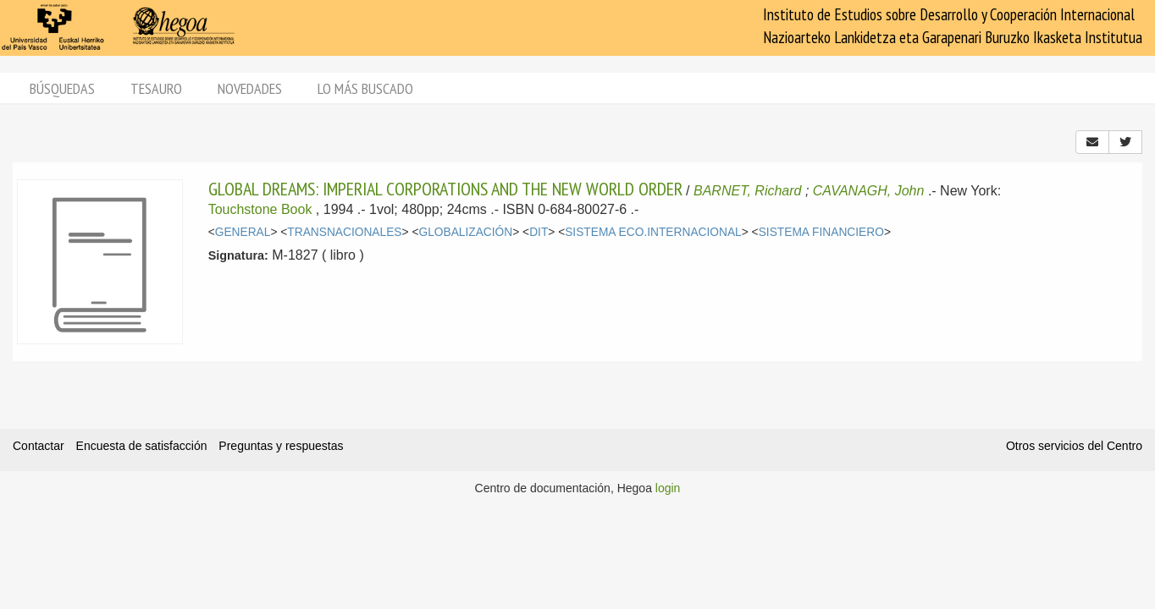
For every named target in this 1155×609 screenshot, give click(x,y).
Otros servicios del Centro (1074, 446)
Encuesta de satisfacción (141, 446)
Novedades (250, 88)
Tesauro (156, 88)
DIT (538, 232)
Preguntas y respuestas (280, 446)
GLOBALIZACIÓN (465, 232)
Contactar (38, 446)
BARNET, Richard (747, 191)
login (668, 488)
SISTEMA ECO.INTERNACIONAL (653, 232)
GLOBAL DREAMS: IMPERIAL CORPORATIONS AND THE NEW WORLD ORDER (445, 188)
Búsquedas (62, 88)
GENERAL (243, 232)
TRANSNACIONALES (344, 232)
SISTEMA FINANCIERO (821, 232)
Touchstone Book (260, 209)
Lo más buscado (365, 88)
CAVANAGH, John (869, 191)
